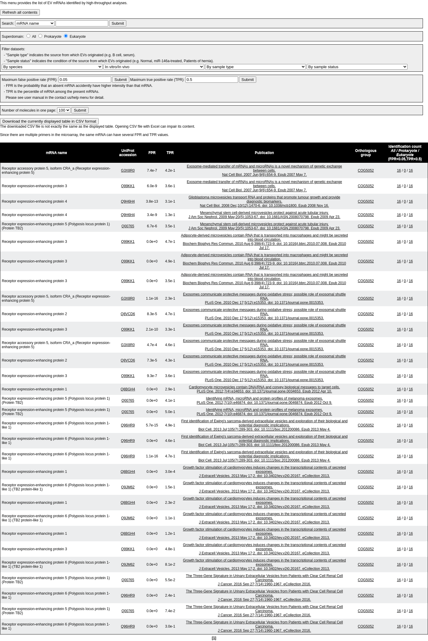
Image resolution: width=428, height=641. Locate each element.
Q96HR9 (128, 425)
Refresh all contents (19, 12)
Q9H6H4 (128, 201)
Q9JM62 (127, 487)
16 (399, 170)
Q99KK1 (127, 186)
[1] (214, 638)
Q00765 (128, 226)
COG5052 (366, 170)
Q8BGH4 (128, 389)
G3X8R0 (128, 170)
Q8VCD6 (128, 314)
